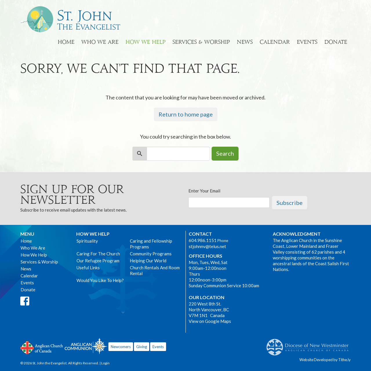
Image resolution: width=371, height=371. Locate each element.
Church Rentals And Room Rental (155, 270)
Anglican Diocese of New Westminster (310, 344)
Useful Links (88, 267)
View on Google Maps (210, 321)
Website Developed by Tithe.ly (325, 359)
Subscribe (290, 202)
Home (66, 42)
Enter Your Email (204, 190)
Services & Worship (201, 42)
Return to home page (186, 114)
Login (105, 363)
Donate (335, 42)
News (245, 42)
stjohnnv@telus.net (207, 246)
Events (307, 42)
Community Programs (151, 253)
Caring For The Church (98, 253)
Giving (141, 346)
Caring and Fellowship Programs (151, 243)
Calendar (275, 42)
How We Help (146, 42)
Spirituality (87, 240)
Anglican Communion (86, 346)
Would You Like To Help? (100, 280)
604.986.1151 (203, 240)
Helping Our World (148, 260)
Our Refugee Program (98, 260)
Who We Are (100, 42)
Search (225, 153)
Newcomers (121, 346)
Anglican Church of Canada (41, 347)
